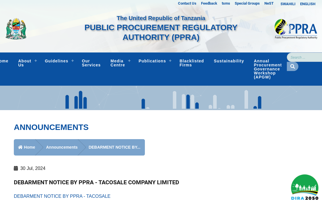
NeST (269, 3)
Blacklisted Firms (191, 63)
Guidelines (57, 61)
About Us (24, 63)
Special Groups (247, 3)
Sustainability (229, 61)
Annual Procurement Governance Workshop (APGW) (268, 69)
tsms (226, 3)
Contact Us (187, 3)
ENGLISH (307, 4)
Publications (152, 61)
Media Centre (118, 63)
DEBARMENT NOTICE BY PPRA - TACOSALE (62, 196)
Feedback (209, 3)
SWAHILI (288, 4)
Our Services (91, 63)
